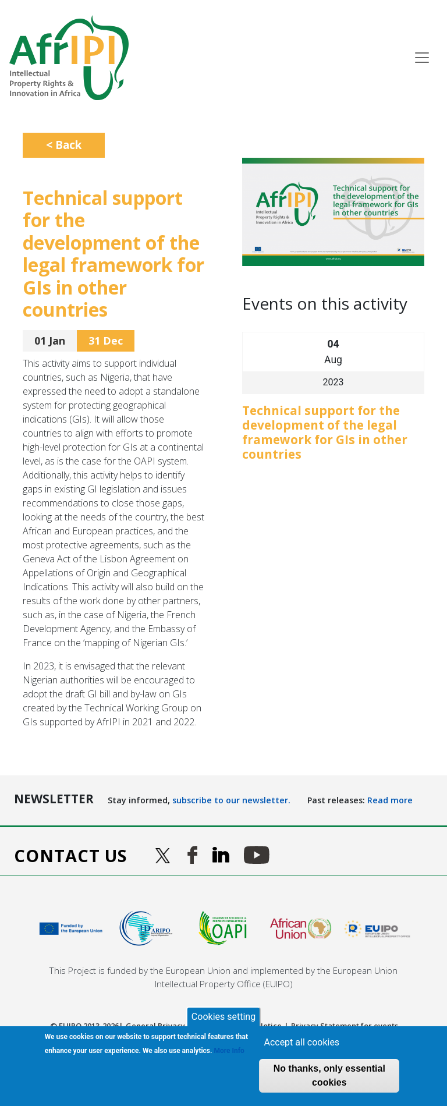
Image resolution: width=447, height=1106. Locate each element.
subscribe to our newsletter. (231, 800)
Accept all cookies (301, 1042)
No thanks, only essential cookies (329, 1075)
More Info (229, 1051)
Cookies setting (223, 1016)
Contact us (70, 855)
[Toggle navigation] (422, 58)
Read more (390, 800)
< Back (63, 145)
